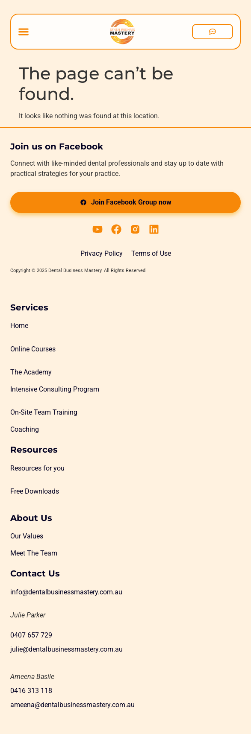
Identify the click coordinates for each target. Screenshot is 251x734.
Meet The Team (33, 553)
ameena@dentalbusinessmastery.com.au (72, 705)
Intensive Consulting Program (54, 389)
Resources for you (37, 468)
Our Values (26, 536)
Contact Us (35, 573)
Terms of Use (151, 253)
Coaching (24, 429)
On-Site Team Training (43, 412)
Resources (34, 449)
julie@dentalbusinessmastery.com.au (66, 649)
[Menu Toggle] (23, 31)
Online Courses (33, 349)
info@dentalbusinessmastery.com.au (66, 592)
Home (19, 326)
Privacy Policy (101, 253)
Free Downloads (34, 491)
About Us (31, 518)
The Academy (31, 372)
